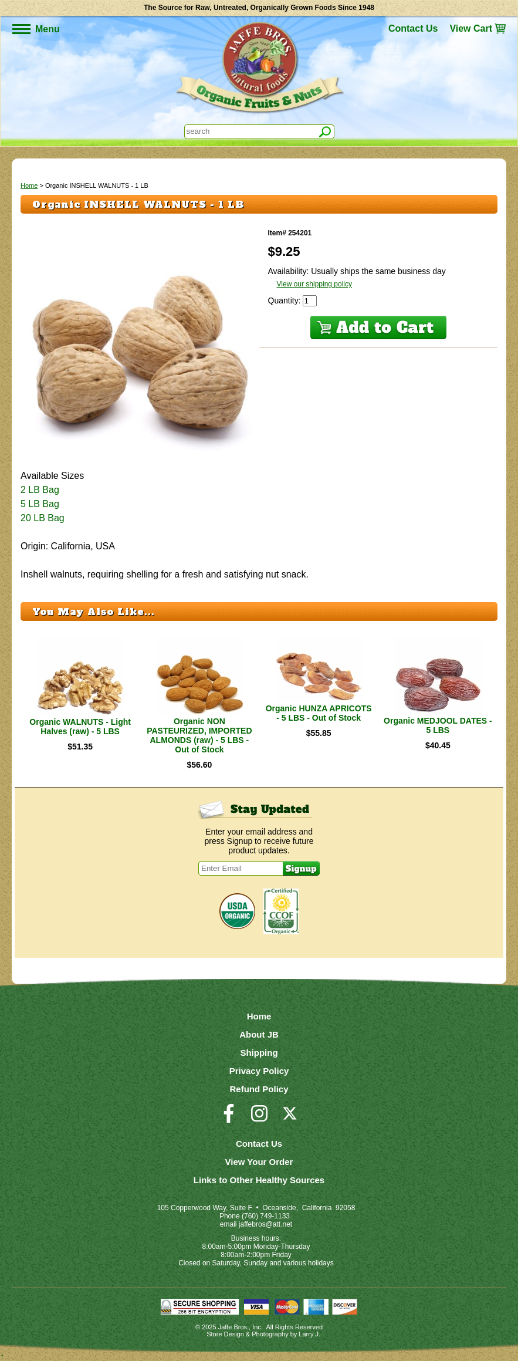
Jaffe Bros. (233, 1326)
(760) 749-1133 (266, 1216)
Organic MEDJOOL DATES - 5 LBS (438, 725)
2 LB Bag (40, 490)
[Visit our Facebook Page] (228, 1118)
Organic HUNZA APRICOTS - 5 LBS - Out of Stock (319, 713)
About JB (259, 1034)
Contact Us (413, 28)
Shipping (258, 1053)
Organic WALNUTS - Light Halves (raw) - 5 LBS (80, 726)
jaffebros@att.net (265, 1224)
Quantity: (285, 300)
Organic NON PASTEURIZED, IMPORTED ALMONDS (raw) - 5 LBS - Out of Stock (199, 735)
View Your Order (259, 1162)
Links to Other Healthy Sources (259, 1180)
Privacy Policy (259, 1071)
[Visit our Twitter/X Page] (289, 1118)
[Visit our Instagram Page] (259, 1118)
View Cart (470, 28)
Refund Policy (258, 1089)
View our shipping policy (315, 284)
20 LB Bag (43, 518)
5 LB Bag (40, 504)
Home (29, 185)
